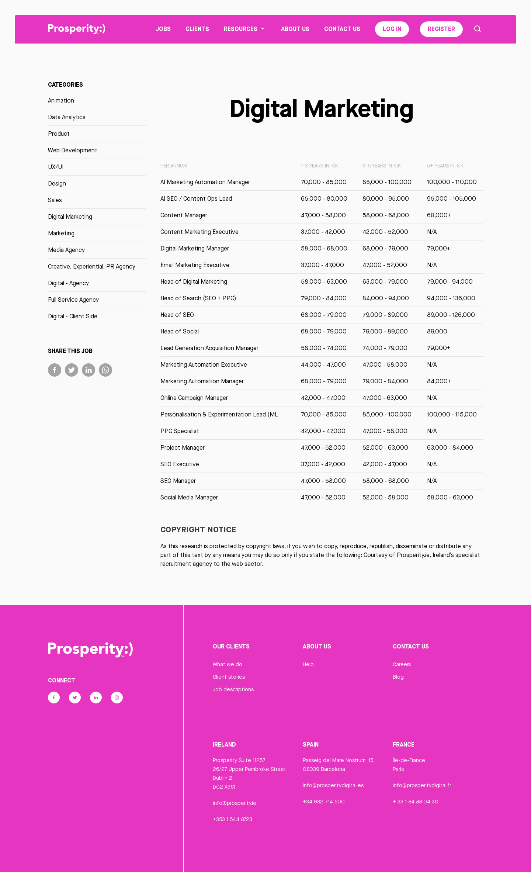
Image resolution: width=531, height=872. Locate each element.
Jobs (163, 29)
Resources (245, 29)
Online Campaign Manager (194, 398)
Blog (398, 677)
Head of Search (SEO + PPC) (198, 298)
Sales (55, 200)
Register (441, 29)
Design (57, 184)
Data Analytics (67, 117)
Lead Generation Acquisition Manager (209, 348)
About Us (295, 29)
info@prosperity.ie (234, 803)
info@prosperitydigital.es (333, 786)
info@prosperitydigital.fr (422, 786)
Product (59, 134)
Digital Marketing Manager (194, 249)
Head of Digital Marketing (193, 282)
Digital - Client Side (72, 317)
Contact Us (342, 29)
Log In (392, 29)
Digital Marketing (70, 217)
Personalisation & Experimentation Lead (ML (219, 415)
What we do (227, 664)
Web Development (72, 151)
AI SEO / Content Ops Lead (196, 199)
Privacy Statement (235, 858)
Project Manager (182, 448)
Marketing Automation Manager (202, 381)
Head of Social (179, 332)
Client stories (229, 677)
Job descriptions (233, 689)
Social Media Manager (189, 498)
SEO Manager (178, 481)
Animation (61, 101)
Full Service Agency (73, 300)
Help (308, 664)
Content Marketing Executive (199, 232)
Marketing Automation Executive (203, 365)
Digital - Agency (68, 283)
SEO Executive (179, 464)
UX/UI (55, 167)
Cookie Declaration (325, 858)
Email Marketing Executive (194, 265)
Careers (402, 664)
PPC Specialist (179, 431)
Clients (197, 29)
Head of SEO (177, 315)
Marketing (61, 234)
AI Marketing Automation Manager (205, 182)
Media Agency (66, 250)
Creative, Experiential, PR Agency (91, 267)
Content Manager (183, 215)
